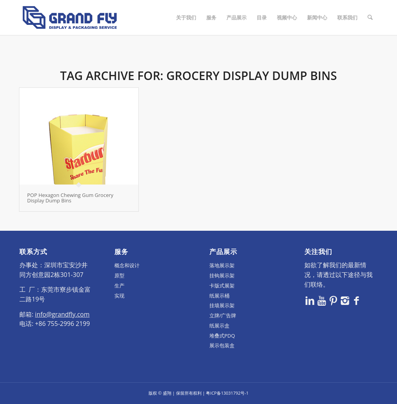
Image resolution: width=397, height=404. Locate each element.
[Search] (370, 17)
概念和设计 (127, 265)
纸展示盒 (219, 325)
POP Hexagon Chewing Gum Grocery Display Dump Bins (70, 198)
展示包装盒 (222, 345)
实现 (119, 295)
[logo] (69, 17)
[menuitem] (186, 17)
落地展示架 (222, 265)
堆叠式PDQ (222, 335)
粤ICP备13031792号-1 (227, 393)
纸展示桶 (219, 295)
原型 (119, 275)
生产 (119, 285)
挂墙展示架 (222, 305)
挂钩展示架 (222, 275)
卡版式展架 (222, 285)
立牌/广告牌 (222, 315)
